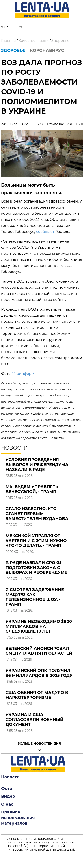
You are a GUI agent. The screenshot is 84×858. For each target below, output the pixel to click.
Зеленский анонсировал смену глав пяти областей (39, 651)
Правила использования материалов (18, 818)
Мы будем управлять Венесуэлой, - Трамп (32, 489)
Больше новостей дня (39, 743)
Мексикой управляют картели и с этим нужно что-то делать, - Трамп (36, 540)
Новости (10, 777)
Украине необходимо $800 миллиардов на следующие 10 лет (39, 626)
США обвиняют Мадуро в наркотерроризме (37, 695)
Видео (8, 796)
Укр (4, 27)
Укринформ (23, 374)
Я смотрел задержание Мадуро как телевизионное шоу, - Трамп (35, 597)
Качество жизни (34, 40)
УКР (70, 124)
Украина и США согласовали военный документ (35, 719)
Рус (20, 27)
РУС (79, 124)
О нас (7, 804)
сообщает (45, 232)
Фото (6, 788)
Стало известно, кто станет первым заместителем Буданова (37, 513)
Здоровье (60, 40)
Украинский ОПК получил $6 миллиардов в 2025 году (39, 673)
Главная (8, 40)
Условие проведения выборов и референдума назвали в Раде (37, 464)
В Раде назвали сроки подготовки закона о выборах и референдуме (36, 567)
